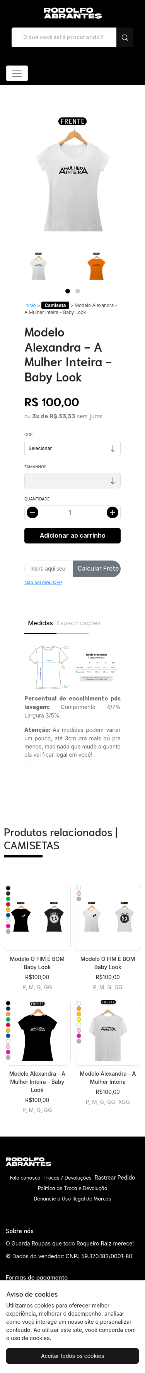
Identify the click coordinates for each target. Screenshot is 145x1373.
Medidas (40, 623)
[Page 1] (67, 291)
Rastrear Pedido (114, 1177)
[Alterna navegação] (17, 73)
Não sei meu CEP (43, 582)
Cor (28, 434)
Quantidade (36, 499)
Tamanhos (35, 466)
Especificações (72, 623)
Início (30, 305)
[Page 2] (77, 291)
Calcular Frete (98, 568)
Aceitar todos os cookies (72, 1355)
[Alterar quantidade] (72, 512)
